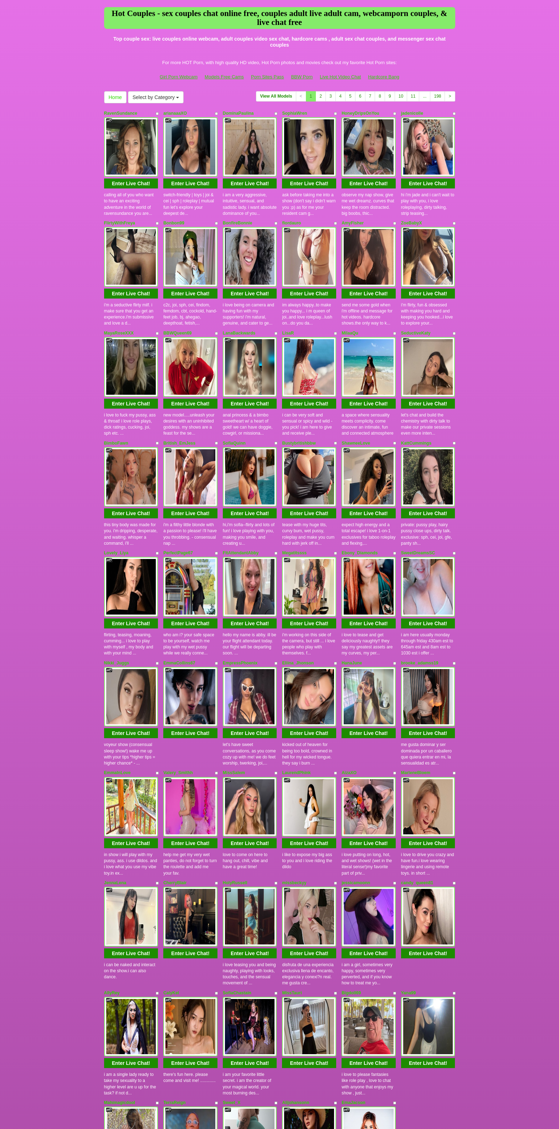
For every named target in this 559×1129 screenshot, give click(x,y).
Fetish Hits (273, 1112)
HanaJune (352, 569)
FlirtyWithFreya (119, 204)
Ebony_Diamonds (360, 478)
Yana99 (408, 843)
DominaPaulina (238, 113)
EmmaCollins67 (179, 569)
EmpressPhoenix (240, 569)
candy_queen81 (417, 752)
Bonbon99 (173, 204)
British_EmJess (179, 386)
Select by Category (156, 97)
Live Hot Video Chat (340, 76)
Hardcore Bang (383, 76)
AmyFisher (353, 204)
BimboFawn (116, 386)
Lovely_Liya (116, 478)
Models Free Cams (224, 76)
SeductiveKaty (416, 295)
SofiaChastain (237, 843)
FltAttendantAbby (241, 478)
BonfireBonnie (237, 204)
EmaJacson (353, 934)
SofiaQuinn (234, 386)
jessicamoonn (356, 752)
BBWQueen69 (177, 295)
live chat (359, 1061)
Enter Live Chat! (131, 165)
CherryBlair (174, 752)
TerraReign (174, 934)
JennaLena (115, 752)
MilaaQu (350, 295)
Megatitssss (294, 478)
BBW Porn (302, 76)
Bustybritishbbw (299, 386)
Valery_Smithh (178, 660)
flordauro (291, 204)
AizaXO (349, 660)
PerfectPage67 (178, 478)
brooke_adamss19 (420, 569)
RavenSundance (120, 113)
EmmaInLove (117, 660)
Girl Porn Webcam (179, 76)
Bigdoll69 (351, 843)
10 (401, 96)
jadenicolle (412, 113)
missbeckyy (294, 752)
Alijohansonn (295, 934)
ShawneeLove (356, 386)
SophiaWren (294, 113)
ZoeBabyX (411, 204)
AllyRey (112, 843)
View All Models (276, 96)
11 (413, 96)
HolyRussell (235, 752)
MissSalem (234, 660)
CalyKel (171, 843)
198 (437, 96)
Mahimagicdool (119, 934)
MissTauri (292, 843)
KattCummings (416, 386)
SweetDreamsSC (418, 478)
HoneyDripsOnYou (360, 113)
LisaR (288, 295)
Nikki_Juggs (116, 569)
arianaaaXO (175, 113)
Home (115, 97)
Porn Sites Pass (267, 76)
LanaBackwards (239, 295)
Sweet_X (231, 934)
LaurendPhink (296, 660)
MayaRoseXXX (119, 295)
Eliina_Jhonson (298, 569)
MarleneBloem (415, 660)
